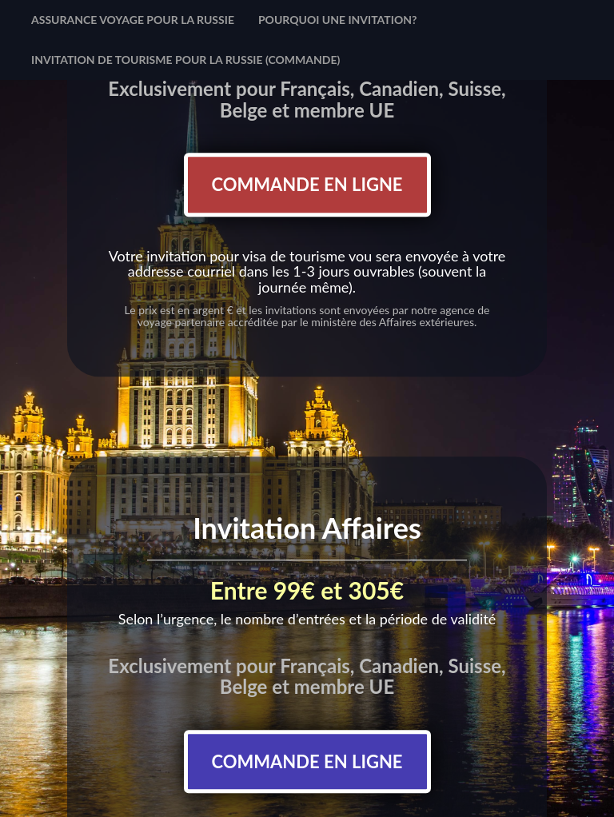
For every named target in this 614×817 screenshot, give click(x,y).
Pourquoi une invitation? (337, 19)
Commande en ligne (307, 184)
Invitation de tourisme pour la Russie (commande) (185, 59)
